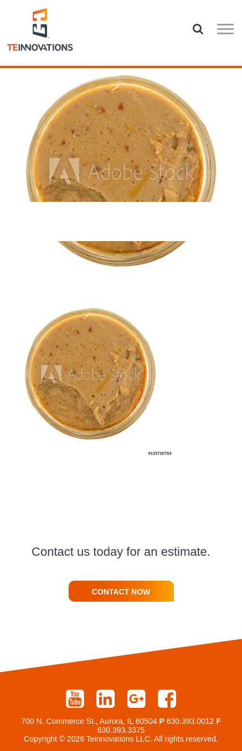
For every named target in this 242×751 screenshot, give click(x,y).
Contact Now (121, 591)
